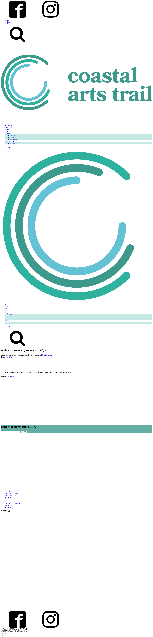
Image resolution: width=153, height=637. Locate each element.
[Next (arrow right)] (4, 635)
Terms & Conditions (12, 493)
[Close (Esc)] (8, 633)
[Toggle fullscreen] (4, 633)
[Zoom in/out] (2, 633)
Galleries (8, 125)
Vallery (12, 143)
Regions (8, 133)
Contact (8, 497)
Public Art (8, 127)
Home (7, 491)
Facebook (10, 376)
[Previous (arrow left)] (2, 635)
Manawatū (13, 139)
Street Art (9, 357)
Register (8, 23)
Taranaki (13, 137)
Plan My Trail (10, 141)
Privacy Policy (10, 495)
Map (7, 129)
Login (7, 21)
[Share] (6, 633)
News (7, 145)
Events (7, 131)
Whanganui (14, 135)
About (7, 147)
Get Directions (47, 355)
